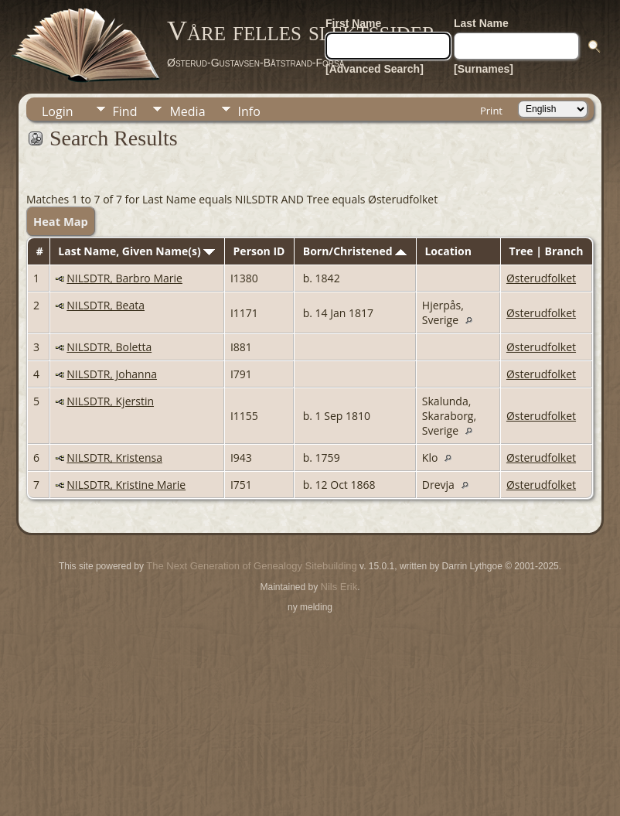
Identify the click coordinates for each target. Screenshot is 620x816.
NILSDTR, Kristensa (114, 457)
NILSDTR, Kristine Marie (126, 484)
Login (57, 111)
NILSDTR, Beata (105, 305)
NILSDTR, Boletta (109, 347)
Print (491, 111)
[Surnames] (483, 69)
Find (125, 111)
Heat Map (60, 221)
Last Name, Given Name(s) (136, 251)
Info (249, 111)
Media (187, 111)
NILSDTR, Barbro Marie (124, 278)
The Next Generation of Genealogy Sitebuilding (251, 566)
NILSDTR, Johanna (111, 374)
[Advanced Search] (374, 69)
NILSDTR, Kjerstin (110, 401)
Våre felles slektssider (301, 30)
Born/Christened (355, 251)
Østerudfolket (541, 278)
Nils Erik (339, 586)
